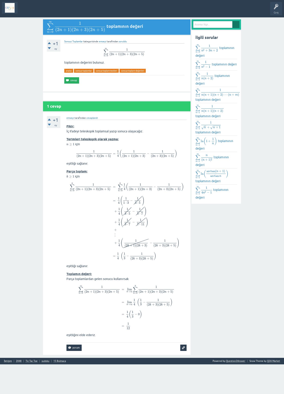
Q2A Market (273, 390)
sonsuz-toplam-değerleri (132, 76)
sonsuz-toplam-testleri (106, 76)
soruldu (123, 44)
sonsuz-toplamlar (84, 76)
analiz (69, 76)
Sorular (24, 10)
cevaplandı (92, 123)
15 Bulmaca (59, 390)
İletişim (8, 390)
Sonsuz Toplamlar (73, 44)
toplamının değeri (213, 51)
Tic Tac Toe (31, 390)
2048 (18, 390)
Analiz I (46, 10)
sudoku (45, 390)
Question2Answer (235, 390)
